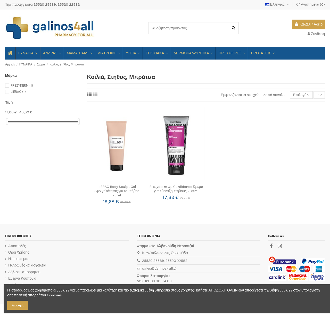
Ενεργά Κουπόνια (22, 278)
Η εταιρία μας (18, 259)
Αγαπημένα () (310, 4)
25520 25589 (45, 4)
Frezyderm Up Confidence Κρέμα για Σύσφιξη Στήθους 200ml (176, 189)
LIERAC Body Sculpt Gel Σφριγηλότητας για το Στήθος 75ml (116, 191)
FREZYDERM (22, 85)
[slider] (7, 121)
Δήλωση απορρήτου (24, 272)
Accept (18, 305)
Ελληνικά (277, 4)
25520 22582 (68, 4)
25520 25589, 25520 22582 (164, 260)
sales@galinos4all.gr (159, 268)
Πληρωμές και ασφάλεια (27, 265)
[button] (79, 53)
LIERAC (18, 92)
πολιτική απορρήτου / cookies (38, 295)
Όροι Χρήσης (18, 252)
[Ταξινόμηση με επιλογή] (301, 95)
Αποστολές (17, 246)
